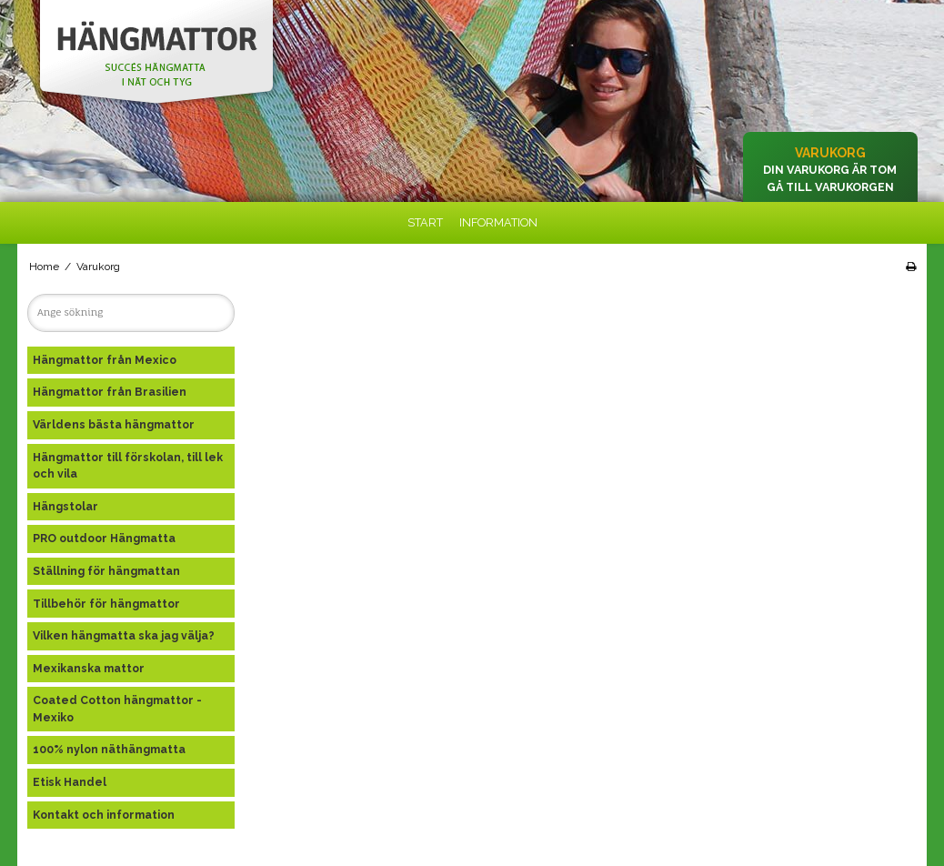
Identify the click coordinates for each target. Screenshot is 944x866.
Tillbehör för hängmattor (106, 603)
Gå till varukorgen (830, 187)
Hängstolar (65, 506)
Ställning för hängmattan (106, 571)
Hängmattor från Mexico (104, 360)
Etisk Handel (69, 782)
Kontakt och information (104, 814)
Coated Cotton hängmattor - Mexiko (117, 708)
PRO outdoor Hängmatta (104, 538)
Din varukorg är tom (830, 169)
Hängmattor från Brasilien (109, 391)
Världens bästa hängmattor (114, 424)
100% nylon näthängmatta (109, 749)
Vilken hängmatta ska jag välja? (124, 635)
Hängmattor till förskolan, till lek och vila (128, 465)
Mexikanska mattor (89, 668)
